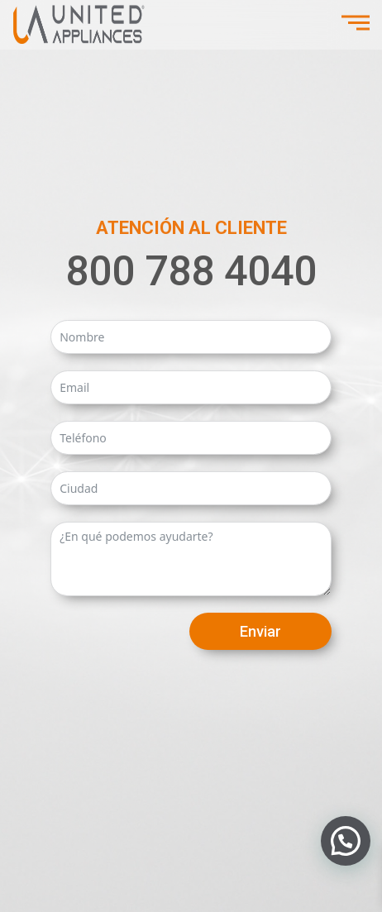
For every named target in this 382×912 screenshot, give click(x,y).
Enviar (260, 631)
